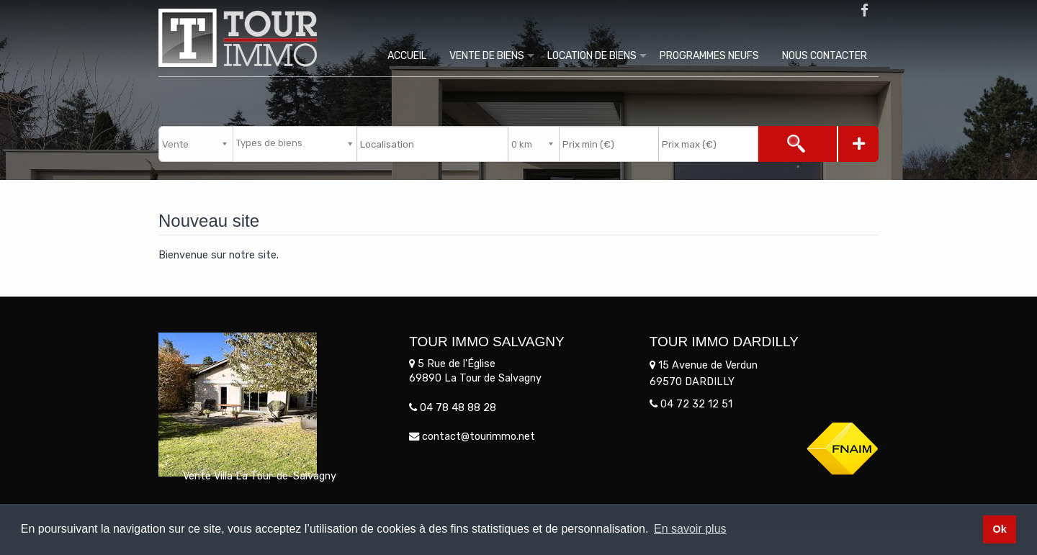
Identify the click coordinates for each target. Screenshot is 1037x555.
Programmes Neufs (709, 56)
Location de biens (592, 56)
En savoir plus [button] (690, 529)
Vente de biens (486, 56)
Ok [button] (999, 529)
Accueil (406, 56)
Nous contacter (824, 56)
